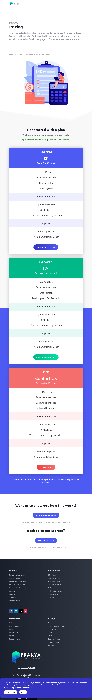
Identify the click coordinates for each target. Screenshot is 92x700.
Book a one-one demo (46, 515)
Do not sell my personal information (17, 687)
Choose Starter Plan (45, 247)
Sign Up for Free (20, 47)
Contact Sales (46, 467)
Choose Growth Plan (46, 357)
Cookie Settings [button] (10, 692)
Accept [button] (23, 692)
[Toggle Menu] (80, 4)
